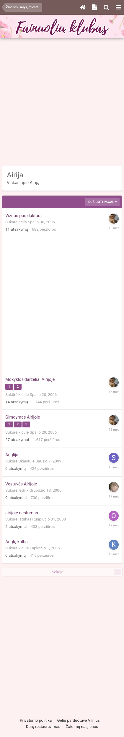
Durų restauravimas (43, 726)
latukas (25, 519)
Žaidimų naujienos (82, 726)
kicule (24, 394)
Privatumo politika (36, 720)
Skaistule (27, 461)
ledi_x (24, 490)
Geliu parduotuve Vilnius (78, 720)
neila (23, 222)
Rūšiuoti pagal (102, 202)
